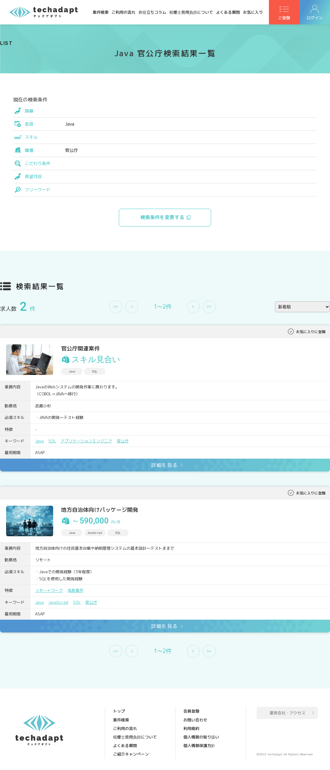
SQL (52, 441)
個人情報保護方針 (199, 745)
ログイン (315, 18)
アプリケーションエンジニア (86, 441)
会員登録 (191, 711)
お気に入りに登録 (310, 331)
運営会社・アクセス (287, 713)
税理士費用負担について (191, 12)
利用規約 (191, 728)
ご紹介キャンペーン (131, 754)
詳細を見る (164, 465)
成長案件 (75, 590)
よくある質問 (228, 12)
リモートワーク (49, 590)
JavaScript (58, 602)
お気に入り (253, 12)
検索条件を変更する (163, 217)
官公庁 (123, 441)
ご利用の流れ (123, 12)
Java (39, 441)
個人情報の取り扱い (201, 736)
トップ (119, 711)
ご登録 (284, 18)
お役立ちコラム (152, 12)
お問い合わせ (195, 719)
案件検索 (100, 12)
